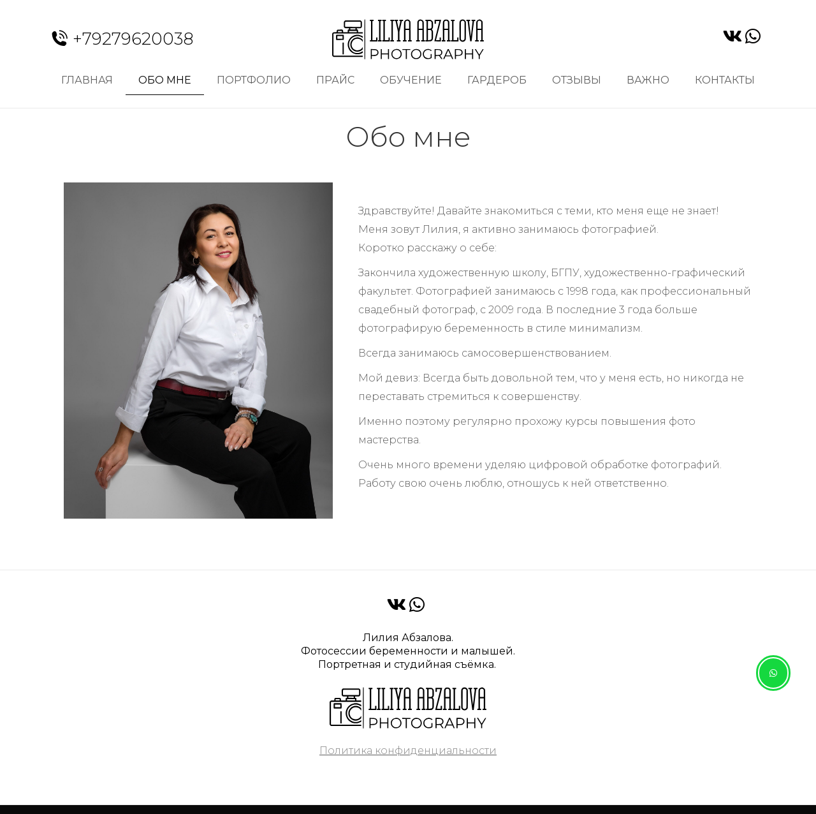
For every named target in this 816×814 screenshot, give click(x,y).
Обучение (411, 80)
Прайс (335, 80)
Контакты (725, 80)
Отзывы (576, 80)
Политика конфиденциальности (408, 750)
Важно (648, 80)
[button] (773, 673)
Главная (87, 80)
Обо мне (164, 80)
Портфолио (254, 80)
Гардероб (497, 80)
